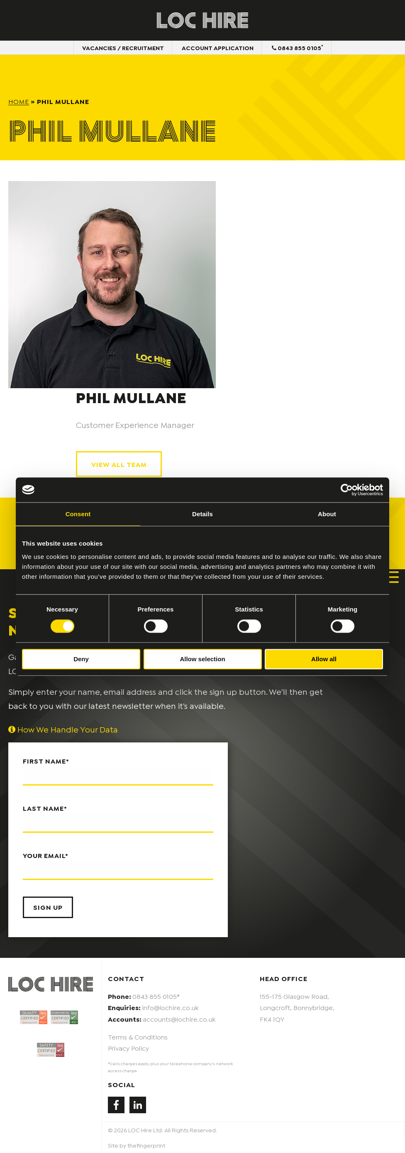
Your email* (118, 865)
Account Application (218, 47)
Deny (81, 658)
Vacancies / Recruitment (122, 47)
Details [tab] (202, 513)
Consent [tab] (78, 513)
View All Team (119, 464)
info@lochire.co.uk (170, 1007)
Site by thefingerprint (136, 1145)
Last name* (118, 818)
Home (18, 101)
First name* (118, 771)
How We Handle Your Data (63, 729)
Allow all (324, 658)
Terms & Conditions (138, 1036)
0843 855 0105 (297, 47)
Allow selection (202, 658)
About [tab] (327, 513)
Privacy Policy (128, 1047)
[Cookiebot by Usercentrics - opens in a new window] (346, 489)
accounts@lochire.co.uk (179, 1018)
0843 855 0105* (156, 996)
